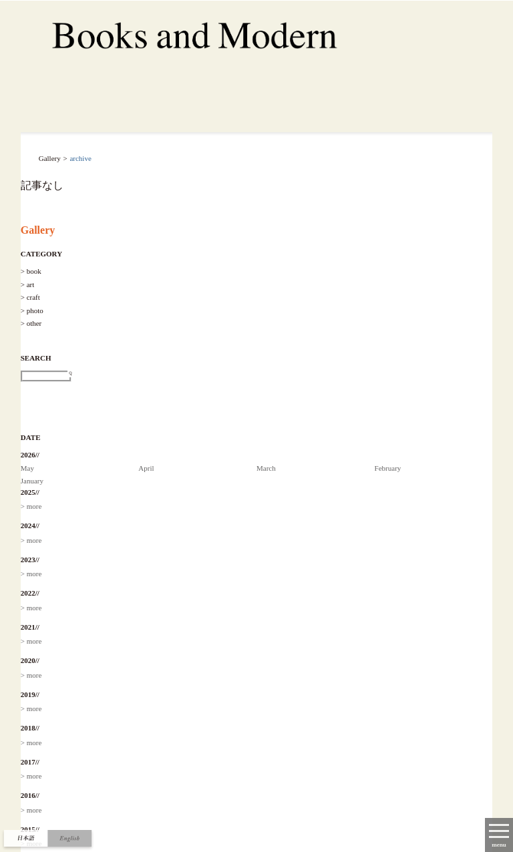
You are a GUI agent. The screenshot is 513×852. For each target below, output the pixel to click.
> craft (30, 297)
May (27, 468)
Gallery (38, 230)
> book (31, 271)
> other (31, 323)
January (32, 481)
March (266, 468)
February (388, 468)
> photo (32, 310)
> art (28, 284)
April (146, 468)
